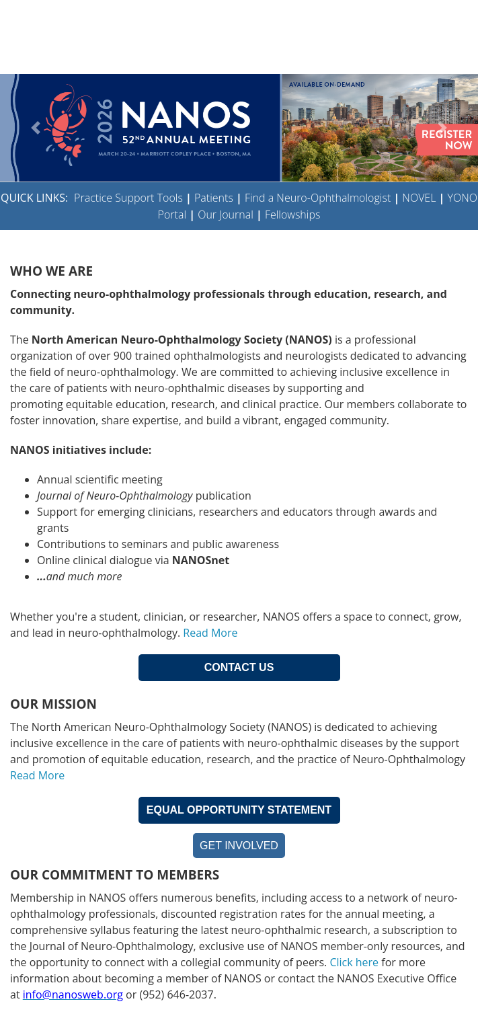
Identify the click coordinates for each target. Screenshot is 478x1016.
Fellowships (293, 214)
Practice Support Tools (128, 197)
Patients (213, 197)
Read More (210, 632)
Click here (354, 962)
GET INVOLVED (239, 845)
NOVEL (419, 197)
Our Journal (224, 214)
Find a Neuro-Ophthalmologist (318, 197)
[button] (36, 128)
